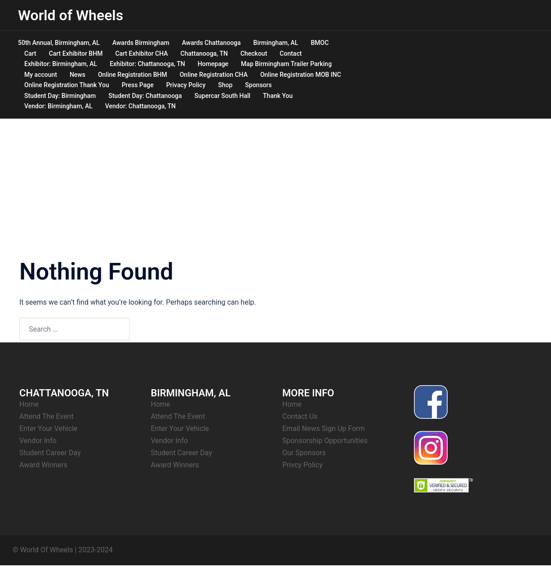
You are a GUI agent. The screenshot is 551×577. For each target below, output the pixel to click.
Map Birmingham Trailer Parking (286, 63)
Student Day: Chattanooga (145, 95)
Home (29, 404)
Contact (291, 53)
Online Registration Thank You (66, 85)
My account (40, 74)
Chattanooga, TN (204, 53)
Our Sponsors (304, 452)
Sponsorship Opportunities (325, 440)
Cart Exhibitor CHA (141, 53)
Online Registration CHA (214, 74)
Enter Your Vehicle (48, 428)
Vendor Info (38, 440)
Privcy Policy (302, 465)
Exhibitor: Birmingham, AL (60, 63)
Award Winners (43, 465)
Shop (225, 85)
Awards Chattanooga (211, 42)
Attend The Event (46, 416)
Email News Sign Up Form (323, 428)
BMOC (320, 42)
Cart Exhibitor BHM (76, 53)
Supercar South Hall (222, 95)
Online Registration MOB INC (300, 74)
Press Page (138, 85)
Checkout (253, 53)
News (77, 74)
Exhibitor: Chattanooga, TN (147, 63)
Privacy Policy (186, 85)
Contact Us (300, 416)
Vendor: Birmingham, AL (58, 106)
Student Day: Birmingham (60, 95)
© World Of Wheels (43, 550)
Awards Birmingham (140, 42)
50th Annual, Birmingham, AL (59, 42)
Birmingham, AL (275, 42)
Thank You (278, 95)
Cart (30, 53)
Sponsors (258, 85)
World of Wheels (70, 15)
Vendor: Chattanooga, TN (140, 106)
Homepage (213, 63)
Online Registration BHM (132, 74)
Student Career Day (50, 452)
